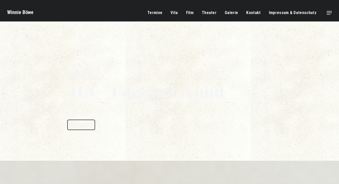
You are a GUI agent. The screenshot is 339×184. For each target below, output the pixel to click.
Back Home (81, 124)
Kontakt (253, 12)
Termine (154, 12)
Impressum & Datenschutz (293, 12)
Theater (209, 12)
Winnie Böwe (20, 12)
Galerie (231, 12)
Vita (174, 12)
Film (190, 12)
